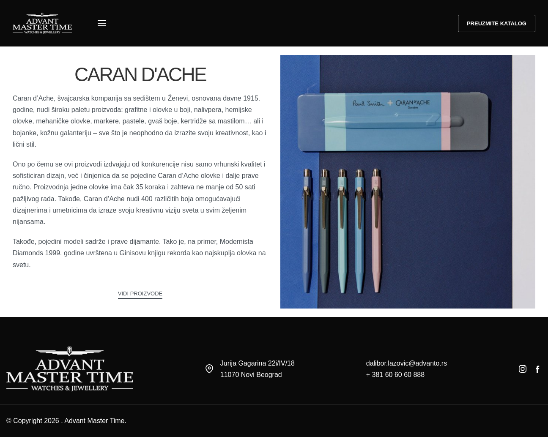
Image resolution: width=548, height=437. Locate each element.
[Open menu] (102, 23)
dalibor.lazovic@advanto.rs (406, 363)
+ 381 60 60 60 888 (395, 374)
